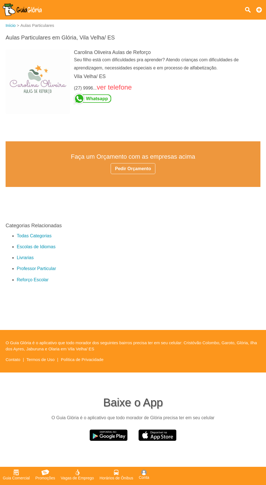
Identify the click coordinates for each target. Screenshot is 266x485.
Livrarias (25, 257)
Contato (13, 359)
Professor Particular (36, 268)
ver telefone (114, 87)
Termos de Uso (41, 359)
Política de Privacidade (82, 359)
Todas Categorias (34, 235)
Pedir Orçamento (133, 168)
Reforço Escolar (33, 279)
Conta (144, 475)
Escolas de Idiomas (36, 246)
